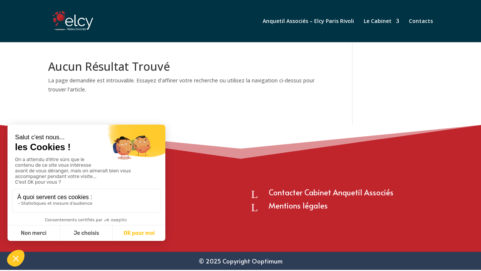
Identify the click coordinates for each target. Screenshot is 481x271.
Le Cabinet (378, 21)
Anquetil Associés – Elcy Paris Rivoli (308, 21)
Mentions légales (298, 205)
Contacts (421, 21)
